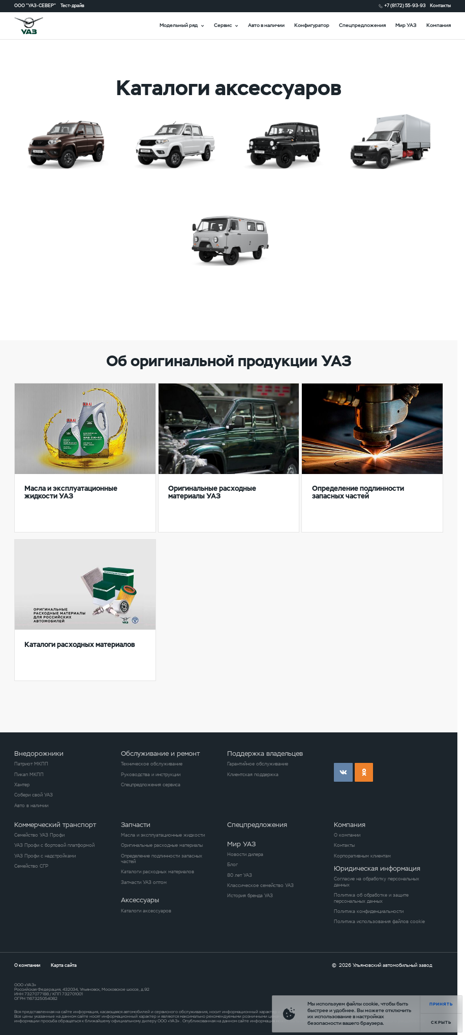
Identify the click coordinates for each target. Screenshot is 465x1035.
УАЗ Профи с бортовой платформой (54, 845)
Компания (438, 25)
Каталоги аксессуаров (146, 911)
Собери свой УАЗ (33, 795)
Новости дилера (245, 854)
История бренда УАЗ (250, 896)
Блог (232, 865)
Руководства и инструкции (150, 775)
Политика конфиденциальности (369, 911)
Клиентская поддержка (252, 775)
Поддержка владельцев (265, 753)
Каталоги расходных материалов (157, 872)
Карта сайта (64, 965)
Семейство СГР (31, 866)
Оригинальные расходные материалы (162, 845)
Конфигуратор (311, 25)
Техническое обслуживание (151, 764)
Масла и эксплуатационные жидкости (163, 835)
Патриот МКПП (31, 764)
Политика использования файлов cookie (379, 922)
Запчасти (135, 824)
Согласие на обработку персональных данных (376, 882)
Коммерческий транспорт (55, 824)
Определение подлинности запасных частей (161, 859)
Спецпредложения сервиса (150, 785)
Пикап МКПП (29, 775)
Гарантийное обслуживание (257, 764)
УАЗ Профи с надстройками (45, 856)
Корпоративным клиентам (362, 856)
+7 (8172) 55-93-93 (404, 6)
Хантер (21, 785)
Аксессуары (140, 900)
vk (343, 772)
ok (364, 772)
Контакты (440, 6)
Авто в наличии (266, 25)
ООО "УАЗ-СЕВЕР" (35, 6)
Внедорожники (39, 753)
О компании (347, 835)
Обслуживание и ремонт (160, 753)
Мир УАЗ (406, 25)
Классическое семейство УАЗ (260, 886)
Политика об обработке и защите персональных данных (371, 898)
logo (36, 25)
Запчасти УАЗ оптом (144, 882)
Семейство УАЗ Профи (39, 835)
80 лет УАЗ (239, 875)
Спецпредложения (362, 25)
